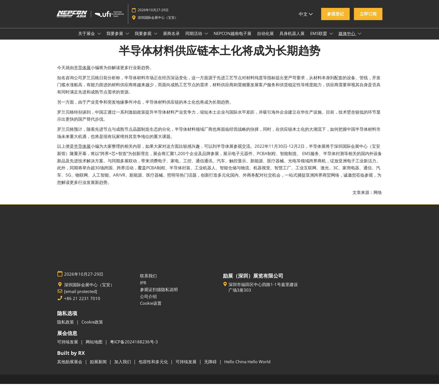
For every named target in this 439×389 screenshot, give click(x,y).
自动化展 (265, 38)
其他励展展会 (70, 366)
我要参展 (115, 38)
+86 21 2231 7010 (82, 303)
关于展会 (87, 38)
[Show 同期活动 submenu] (206, 39)
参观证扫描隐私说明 (159, 294)
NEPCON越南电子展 (232, 38)
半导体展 (82, 72)
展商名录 (171, 38)
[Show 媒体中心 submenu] (359, 39)
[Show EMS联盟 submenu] (331, 39)
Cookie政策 (92, 327)
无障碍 (211, 366)
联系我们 (148, 280)
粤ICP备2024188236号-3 (134, 347)
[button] (335, 19)
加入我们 (123, 366)
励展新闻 (99, 366)
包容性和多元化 (154, 366)
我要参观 (144, 38)
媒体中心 (347, 38)
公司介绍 (148, 301)
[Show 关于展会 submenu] (99, 39)
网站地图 (95, 347)
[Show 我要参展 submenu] (127, 39)
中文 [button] (306, 19)
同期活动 (194, 38)
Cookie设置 (151, 308)
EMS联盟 (319, 38)
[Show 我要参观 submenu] (155, 39)
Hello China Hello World (247, 366)
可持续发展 (68, 347)
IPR (143, 287)
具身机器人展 (292, 38)
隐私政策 (66, 327)
